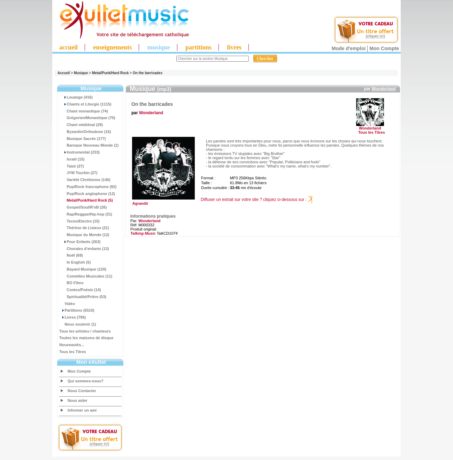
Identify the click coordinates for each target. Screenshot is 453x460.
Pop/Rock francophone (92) (87, 187)
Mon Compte (384, 48)
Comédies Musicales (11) (85, 276)
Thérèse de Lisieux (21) (84, 228)
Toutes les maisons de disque (86, 338)
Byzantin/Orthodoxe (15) (85, 132)
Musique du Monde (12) (84, 235)
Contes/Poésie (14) (80, 290)
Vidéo (67, 304)
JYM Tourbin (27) (78, 173)
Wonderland (383, 88)
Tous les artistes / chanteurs (85, 331)
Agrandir (162, 201)
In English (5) (75, 262)
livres (234, 47)
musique (158, 47)
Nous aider (77, 400)
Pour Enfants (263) (79, 242)
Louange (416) (76, 97)
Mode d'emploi (349, 48)
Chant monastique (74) (83, 111)
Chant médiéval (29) (81, 125)
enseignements (112, 47)
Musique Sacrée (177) (82, 139)
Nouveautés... (71, 345)
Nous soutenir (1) (77, 324)
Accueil (63, 73)
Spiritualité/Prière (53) (82, 297)
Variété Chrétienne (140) (84, 180)
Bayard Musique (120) (82, 269)
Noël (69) (71, 255)
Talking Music (142, 233)
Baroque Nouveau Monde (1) (88, 145)
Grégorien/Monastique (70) (87, 118)
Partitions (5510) (76, 310)
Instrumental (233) (79, 152)
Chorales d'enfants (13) (84, 249)
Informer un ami (82, 410)
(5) (86, 200)
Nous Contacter (82, 391)
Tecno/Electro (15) (79, 221)
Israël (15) (72, 159)
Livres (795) (72, 317)
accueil (68, 47)
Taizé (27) (71, 166)
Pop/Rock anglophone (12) (87, 194)
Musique (81, 73)
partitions (198, 47)
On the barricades (147, 73)
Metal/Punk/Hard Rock (110, 73)
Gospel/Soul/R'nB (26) (83, 207)
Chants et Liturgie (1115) (85, 104)
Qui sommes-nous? (85, 381)
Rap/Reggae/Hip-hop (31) (85, 214)
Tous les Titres (72, 352)
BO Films (71, 283)
